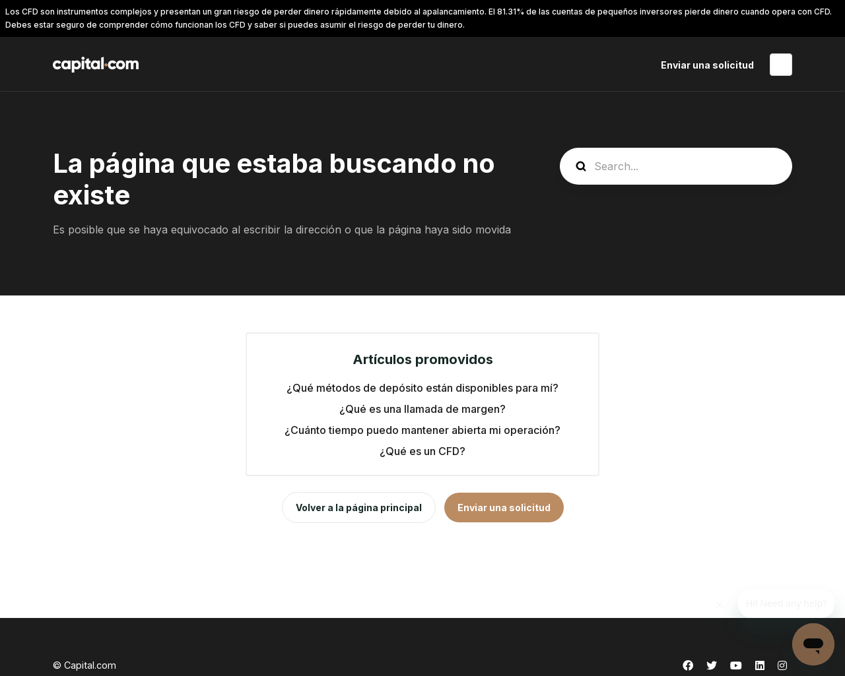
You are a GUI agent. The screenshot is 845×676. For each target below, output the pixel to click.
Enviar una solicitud (707, 65)
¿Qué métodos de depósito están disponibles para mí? (422, 387)
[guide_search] (676, 166)
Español (781, 64)
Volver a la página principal (359, 507)
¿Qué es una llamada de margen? (422, 408)
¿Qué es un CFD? (422, 451)
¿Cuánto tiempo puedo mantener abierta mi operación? (422, 430)
